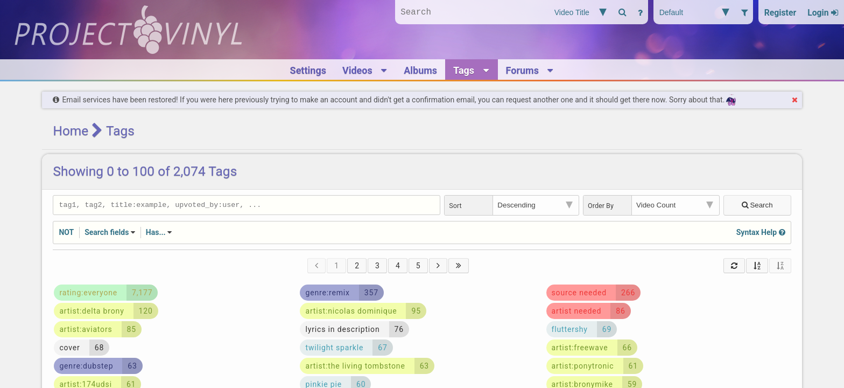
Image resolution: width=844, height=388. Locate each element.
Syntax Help (760, 233)
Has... (156, 233)
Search (757, 206)
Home (70, 130)
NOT (66, 233)
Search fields (107, 233)
